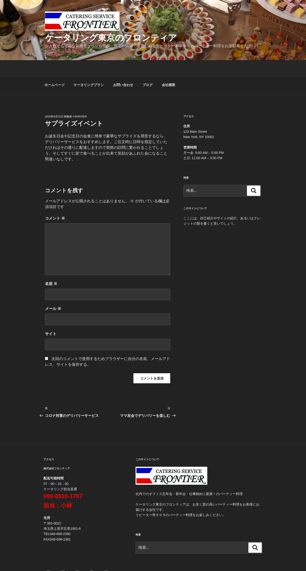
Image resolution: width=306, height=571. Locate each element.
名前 (51, 268)
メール (53, 293)
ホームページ (54, 69)
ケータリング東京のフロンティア (111, 38)
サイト (50, 318)
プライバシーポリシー (152, 559)
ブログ (147, 69)
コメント (55, 202)
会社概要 (168, 69)
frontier (80, 100)
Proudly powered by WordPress (196, 559)
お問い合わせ (123, 69)
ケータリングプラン (89, 69)
